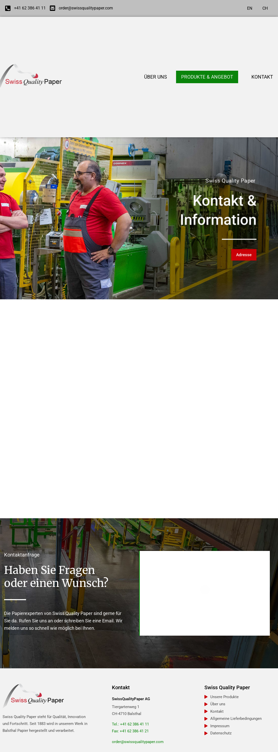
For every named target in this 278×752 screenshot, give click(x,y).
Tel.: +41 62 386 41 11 (130, 724)
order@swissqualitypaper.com (138, 741)
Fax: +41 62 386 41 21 (130, 731)
